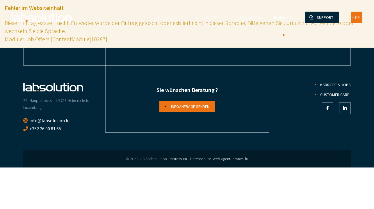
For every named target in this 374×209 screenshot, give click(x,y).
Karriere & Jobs (335, 85)
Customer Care (334, 95)
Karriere (283, 17)
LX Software (169, 17)
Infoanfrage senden (190, 106)
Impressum (178, 158)
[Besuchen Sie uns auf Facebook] (327, 108)
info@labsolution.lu (49, 120)
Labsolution (248, 17)
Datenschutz (200, 158)
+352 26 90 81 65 (45, 128)
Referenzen (208, 17)
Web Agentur (223, 158)
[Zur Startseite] (42, 17)
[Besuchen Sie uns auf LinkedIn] (345, 108)
